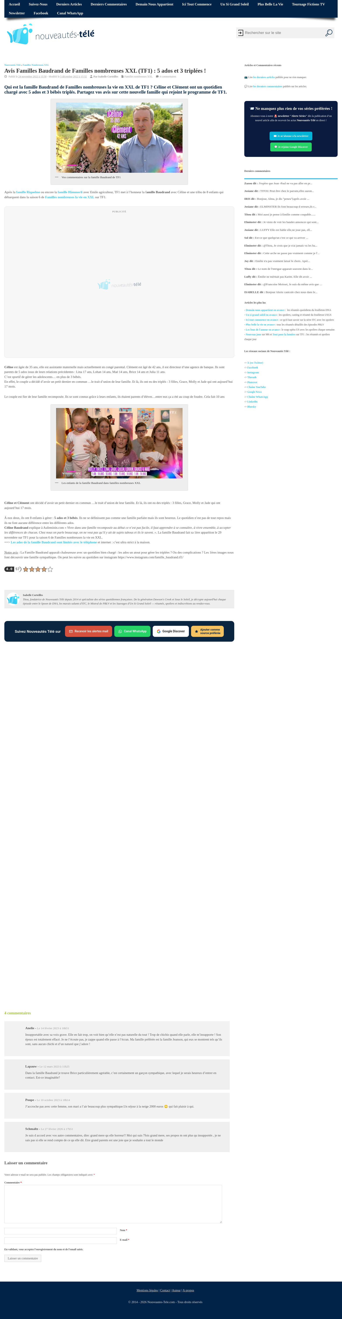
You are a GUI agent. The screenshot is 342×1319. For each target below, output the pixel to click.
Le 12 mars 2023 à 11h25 (54, 1066)
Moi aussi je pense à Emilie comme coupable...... (286, 214)
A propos (188, 1290)
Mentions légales (147, 1290)
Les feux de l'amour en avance (263, 329)
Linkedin (252, 401)
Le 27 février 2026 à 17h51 (57, 1129)
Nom (123, 1230)
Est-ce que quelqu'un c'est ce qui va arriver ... (281, 237)
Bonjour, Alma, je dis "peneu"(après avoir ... (283, 198)
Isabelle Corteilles (108, 76)
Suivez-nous (38, 4)
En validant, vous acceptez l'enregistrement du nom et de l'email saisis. (43, 1249)
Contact (165, 1290)
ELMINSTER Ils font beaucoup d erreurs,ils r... (288, 206)
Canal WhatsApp (70, 13)
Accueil (14, 4)
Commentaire (13, 1182)
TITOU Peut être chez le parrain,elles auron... (287, 191)
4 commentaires (168, 76)
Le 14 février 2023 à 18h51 (53, 1028)
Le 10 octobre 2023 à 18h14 (53, 1100)
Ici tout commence (197, 4)
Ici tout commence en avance (262, 319)
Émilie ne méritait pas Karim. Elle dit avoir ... (285, 276)
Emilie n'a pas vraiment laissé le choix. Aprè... (282, 261)
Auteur (176, 1290)
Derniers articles (69, 4)
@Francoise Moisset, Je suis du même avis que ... (292, 284)
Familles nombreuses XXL (36, 65)
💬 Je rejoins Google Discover (291, 147)
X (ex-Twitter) (255, 362)
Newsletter (17, 13)
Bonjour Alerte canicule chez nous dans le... (291, 292)
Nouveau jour (253, 334)
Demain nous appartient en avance (265, 310)
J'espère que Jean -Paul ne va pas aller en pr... (285, 183)
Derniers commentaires (109, 4)
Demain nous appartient (154, 4)
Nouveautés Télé (12, 65)
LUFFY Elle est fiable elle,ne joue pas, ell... (286, 230)
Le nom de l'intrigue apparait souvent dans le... (285, 268)
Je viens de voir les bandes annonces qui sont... (291, 222)
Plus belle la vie (270, 4)
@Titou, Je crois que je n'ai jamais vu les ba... (290, 245)
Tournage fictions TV (308, 4)
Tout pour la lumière (284, 334)
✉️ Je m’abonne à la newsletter (291, 136)
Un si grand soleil (234, 4)
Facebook (41, 13)
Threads (251, 377)
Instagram (253, 372)
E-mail (124, 1239)
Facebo (251, 367)
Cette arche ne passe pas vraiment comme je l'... (291, 253)
